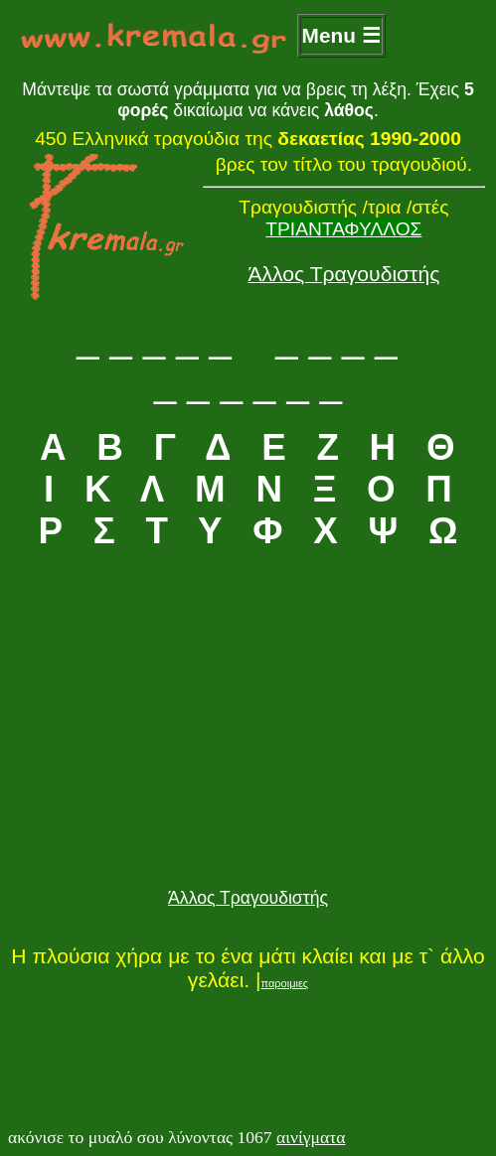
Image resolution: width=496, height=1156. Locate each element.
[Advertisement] (248, 745)
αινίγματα (310, 1137)
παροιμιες (285, 983)
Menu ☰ (341, 35)
